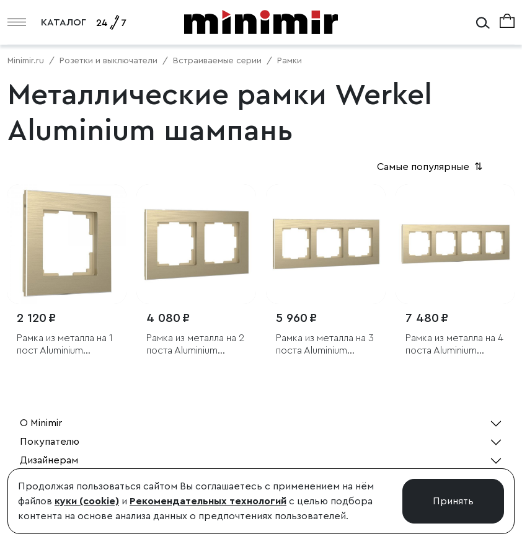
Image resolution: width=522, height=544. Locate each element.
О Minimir (41, 423)
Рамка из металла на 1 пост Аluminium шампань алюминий (65, 344)
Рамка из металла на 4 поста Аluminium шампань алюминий (454, 344)
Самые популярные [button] (431, 167)
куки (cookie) (87, 501)
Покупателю (49, 442)
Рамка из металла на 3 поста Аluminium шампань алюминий (325, 344)
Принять (453, 501)
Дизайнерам (49, 460)
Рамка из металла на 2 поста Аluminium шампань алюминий (195, 344)
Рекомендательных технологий (208, 501)
